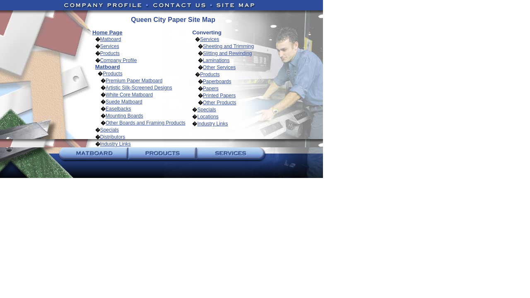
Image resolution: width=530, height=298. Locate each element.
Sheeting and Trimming (228, 46)
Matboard (110, 39)
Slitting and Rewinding (227, 53)
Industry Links (115, 144)
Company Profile (118, 60)
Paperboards (217, 81)
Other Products (219, 103)
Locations (207, 117)
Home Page (107, 32)
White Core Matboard (129, 95)
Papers (211, 88)
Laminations (216, 60)
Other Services (219, 67)
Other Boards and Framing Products (146, 123)
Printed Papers (219, 96)
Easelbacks (118, 109)
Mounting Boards (124, 116)
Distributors (112, 137)
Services (109, 46)
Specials (109, 130)
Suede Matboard (124, 102)
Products (110, 53)
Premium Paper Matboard (134, 81)
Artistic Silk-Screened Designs (139, 88)
